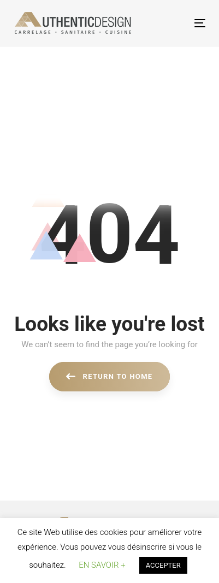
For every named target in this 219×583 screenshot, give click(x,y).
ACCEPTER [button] (163, 565)
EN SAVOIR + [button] (102, 565)
